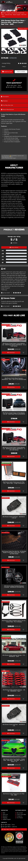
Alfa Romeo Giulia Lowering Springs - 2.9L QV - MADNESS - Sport (14, 690)
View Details (11, 352)
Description (5, 96)
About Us (4, 816)
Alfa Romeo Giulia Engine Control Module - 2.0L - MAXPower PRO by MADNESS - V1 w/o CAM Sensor (14, 449)
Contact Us (18, 816)
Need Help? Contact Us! (8, 829)
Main (3, 812)
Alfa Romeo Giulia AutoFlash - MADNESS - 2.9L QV (14, 517)
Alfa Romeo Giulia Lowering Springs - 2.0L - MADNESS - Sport (14, 656)
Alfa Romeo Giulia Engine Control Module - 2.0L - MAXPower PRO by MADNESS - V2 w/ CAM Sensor (14, 345)
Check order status (20, 814)
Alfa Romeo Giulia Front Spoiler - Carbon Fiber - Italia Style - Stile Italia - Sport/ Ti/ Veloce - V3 (14, 760)
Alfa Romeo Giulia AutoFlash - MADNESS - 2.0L (14, 725)
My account (19, 812)
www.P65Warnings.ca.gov (9, 158)
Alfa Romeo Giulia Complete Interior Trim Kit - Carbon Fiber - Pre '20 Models (14, 621)
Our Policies (19, 817)
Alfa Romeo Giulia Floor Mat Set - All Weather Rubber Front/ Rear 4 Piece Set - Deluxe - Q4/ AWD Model (14, 552)
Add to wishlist (21, 71)
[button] (12, 46)
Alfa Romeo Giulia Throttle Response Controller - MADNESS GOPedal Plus (14, 586)
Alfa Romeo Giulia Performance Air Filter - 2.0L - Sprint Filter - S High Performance (14, 483)
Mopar (9, 13)
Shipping (4, 817)
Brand (4, 13)
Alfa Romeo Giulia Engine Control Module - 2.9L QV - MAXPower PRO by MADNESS (14, 413)
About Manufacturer (7, 109)
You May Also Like (7, 105)
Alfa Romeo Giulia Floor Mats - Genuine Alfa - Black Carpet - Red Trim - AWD (13, 14)
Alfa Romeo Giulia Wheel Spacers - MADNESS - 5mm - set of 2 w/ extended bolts (14, 379)
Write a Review (14, 247)
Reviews (4, 101)
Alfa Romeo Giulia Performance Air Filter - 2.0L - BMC (14, 794)
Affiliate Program (6, 819)
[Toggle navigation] (25, 2)
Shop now (4, 814)
